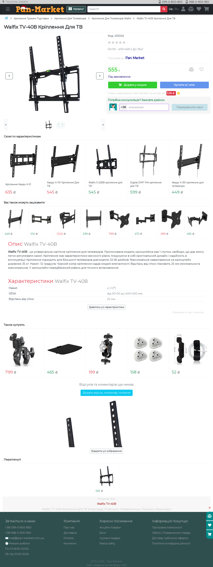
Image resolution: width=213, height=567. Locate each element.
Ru (177, 9)
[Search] (123, 9)
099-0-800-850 (171, 1)
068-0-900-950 (197, 1)
